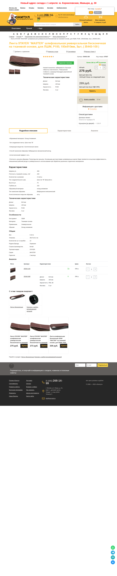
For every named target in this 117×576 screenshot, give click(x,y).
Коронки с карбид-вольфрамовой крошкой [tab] (32, 309)
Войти (86, 22)
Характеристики (64, 131)
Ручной (29, 28)
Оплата (28, 383)
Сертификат (72, 51)
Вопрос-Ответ (90, 51)
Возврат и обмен (31, 387)
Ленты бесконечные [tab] (16, 307)
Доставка (50, 8)
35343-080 (27, 276)
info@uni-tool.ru (63, 17)
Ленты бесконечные (27, 357)
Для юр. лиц (13, 8)
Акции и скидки (14, 10)
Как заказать (30, 390)
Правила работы (14, 387)
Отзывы (31, 8)
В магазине (16, 28)
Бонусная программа (16, 390)
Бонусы (22, 8)
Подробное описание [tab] (28, 131)
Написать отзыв (53, 51)
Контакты (41, 8)
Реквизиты (12, 393)
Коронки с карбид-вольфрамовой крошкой (48, 357)
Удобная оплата (62, 8)
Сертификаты (13, 383)
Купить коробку (89, 99)
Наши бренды (13, 396)
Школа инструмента (32, 393)
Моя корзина (100, 20)
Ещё (40, 28)
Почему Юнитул (14, 380)
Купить (92, 91)
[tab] (17, 297)
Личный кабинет (85, 20)
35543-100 (27, 269)
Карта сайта (30, 396)
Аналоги (94, 131)
